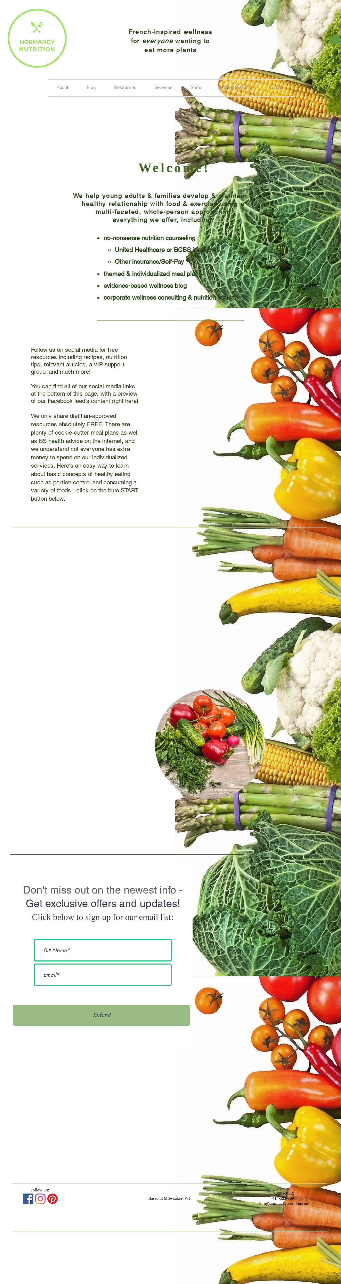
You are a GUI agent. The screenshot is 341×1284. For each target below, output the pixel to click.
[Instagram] (40, 1199)
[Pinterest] (52, 1199)
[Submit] (101, 1015)
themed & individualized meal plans (153, 273)
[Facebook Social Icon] (28, 1199)
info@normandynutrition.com (284, 1203)
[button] (163, 88)
